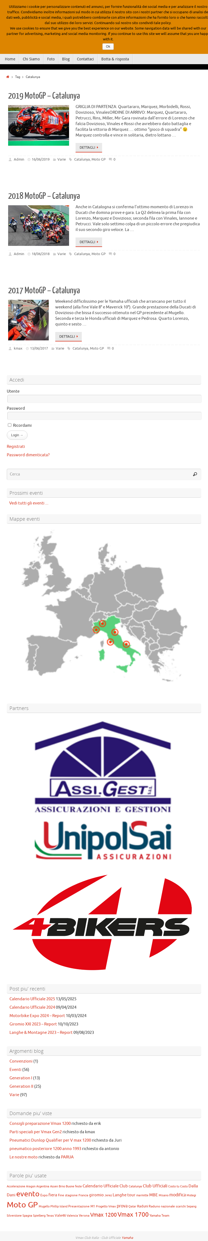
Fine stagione (68, 1195)
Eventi (15, 1069)
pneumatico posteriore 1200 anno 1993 (45, 1148)
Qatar (132, 1206)
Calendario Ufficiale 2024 (32, 1007)
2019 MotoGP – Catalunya (44, 96)
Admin (19, 159)
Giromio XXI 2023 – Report (33, 1024)
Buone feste (74, 1186)
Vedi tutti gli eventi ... (27, 503)
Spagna (27, 1215)
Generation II (21, 1086)
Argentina (42, 1186)
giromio (96, 1195)
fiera (52, 1195)
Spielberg (39, 1215)
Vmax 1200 (103, 1214)
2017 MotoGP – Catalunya (44, 290)
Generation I (20, 1078)
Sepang (191, 1206)
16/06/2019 (41, 159)
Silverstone (14, 1215)
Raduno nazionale (162, 1206)
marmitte (142, 1195)
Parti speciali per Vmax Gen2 (35, 1132)
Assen (54, 1186)
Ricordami (20, 425)
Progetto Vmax (106, 1206)
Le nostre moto (23, 1157)
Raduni (142, 1206)
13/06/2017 (39, 348)
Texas (50, 1215)
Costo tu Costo (178, 1186)
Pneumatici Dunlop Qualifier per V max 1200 (50, 1140)
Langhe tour (124, 1195)
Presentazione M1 (81, 1206)
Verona (84, 1215)
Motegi (191, 1195)
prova (122, 1206)
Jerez (108, 1195)
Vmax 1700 (133, 1215)
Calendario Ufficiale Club (105, 1186)
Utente (13, 391)
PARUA (67, 1157)
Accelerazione (16, 1186)
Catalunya (82, 159)
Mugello (44, 1206)
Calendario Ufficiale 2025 (32, 999)
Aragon (30, 1186)
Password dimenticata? (28, 455)
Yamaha (127, 1238)
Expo (44, 1195)
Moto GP (99, 159)
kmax (18, 348)
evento (28, 1193)
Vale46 (60, 1215)
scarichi (181, 1206)
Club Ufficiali (155, 1186)
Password (16, 408)
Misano (163, 1195)
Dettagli (90, 147)
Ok (108, 46)
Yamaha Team (159, 1215)
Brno (62, 1186)
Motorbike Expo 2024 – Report (37, 1015)
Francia (83, 1195)
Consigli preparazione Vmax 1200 (40, 1123)
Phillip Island (58, 1206)
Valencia (72, 1215)
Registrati (16, 446)
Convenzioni (20, 1061)
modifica (177, 1195)
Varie (61, 159)
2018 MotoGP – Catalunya (44, 196)
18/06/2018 (41, 254)
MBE (153, 1195)
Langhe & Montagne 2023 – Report (41, 1032)
